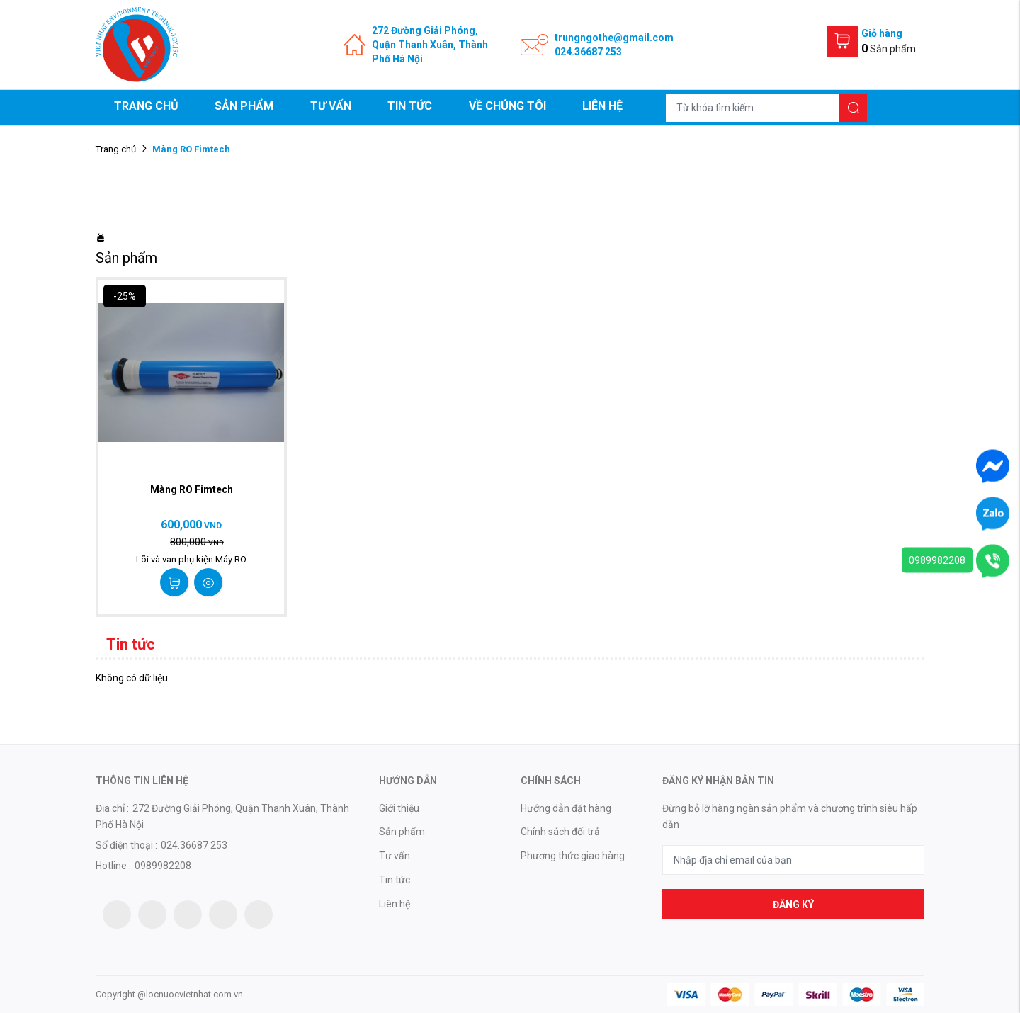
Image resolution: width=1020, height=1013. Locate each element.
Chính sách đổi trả (560, 831)
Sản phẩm (244, 106)
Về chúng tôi (507, 106)
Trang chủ (146, 106)
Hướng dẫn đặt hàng (566, 808)
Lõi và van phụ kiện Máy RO (191, 559)
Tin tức (409, 106)
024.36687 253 (588, 51)
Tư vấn (330, 106)
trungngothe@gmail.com (614, 37)
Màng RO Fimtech (191, 489)
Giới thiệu (399, 808)
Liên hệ (602, 106)
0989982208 (937, 560)
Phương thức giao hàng (573, 855)
